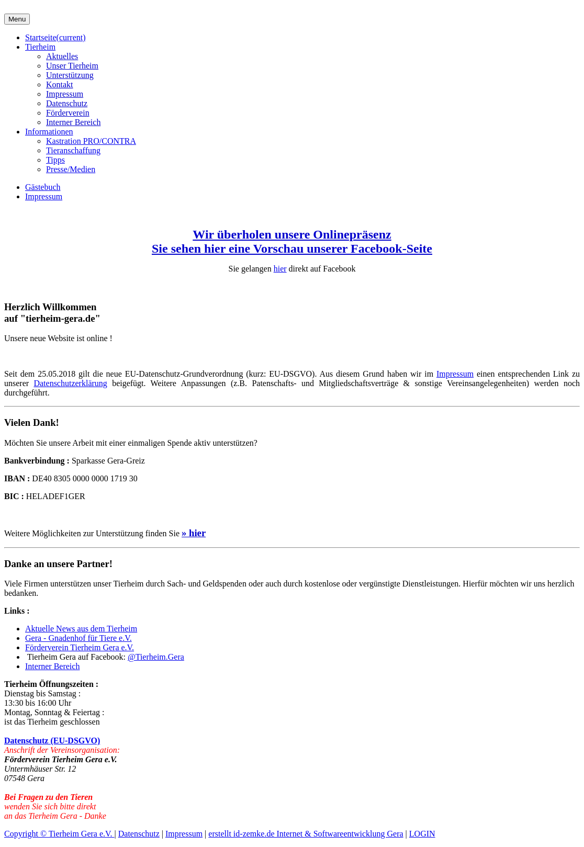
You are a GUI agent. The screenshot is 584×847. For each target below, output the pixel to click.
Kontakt (59, 84)
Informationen (49, 131)
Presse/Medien (70, 169)
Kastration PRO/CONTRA (91, 141)
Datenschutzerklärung (70, 383)
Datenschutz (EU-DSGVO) (52, 740)
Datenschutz (66, 103)
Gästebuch (43, 187)
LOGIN (422, 833)
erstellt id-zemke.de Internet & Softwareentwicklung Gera (305, 833)
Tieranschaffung (73, 150)
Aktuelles (62, 56)
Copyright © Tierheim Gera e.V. (59, 833)
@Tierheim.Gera (156, 656)
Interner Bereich (73, 122)
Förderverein (67, 112)
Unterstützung (70, 75)
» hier (194, 532)
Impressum (64, 93)
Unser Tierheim (72, 65)
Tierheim (40, 46)
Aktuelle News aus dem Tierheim (81, 628)
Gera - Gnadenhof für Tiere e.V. (78, 638)
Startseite (55, 37)
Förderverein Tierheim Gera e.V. (79, 647)
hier (280, 268)
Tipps (55, 159)
